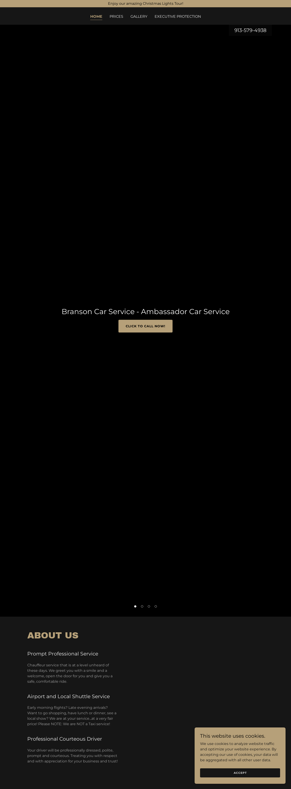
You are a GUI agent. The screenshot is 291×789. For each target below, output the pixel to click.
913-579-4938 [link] (250, 30)
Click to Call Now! (145, 326)
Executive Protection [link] (178, 16)
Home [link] (96, 16)
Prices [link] (116, 16)
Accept (240, 772)
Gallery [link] (138, 16)
